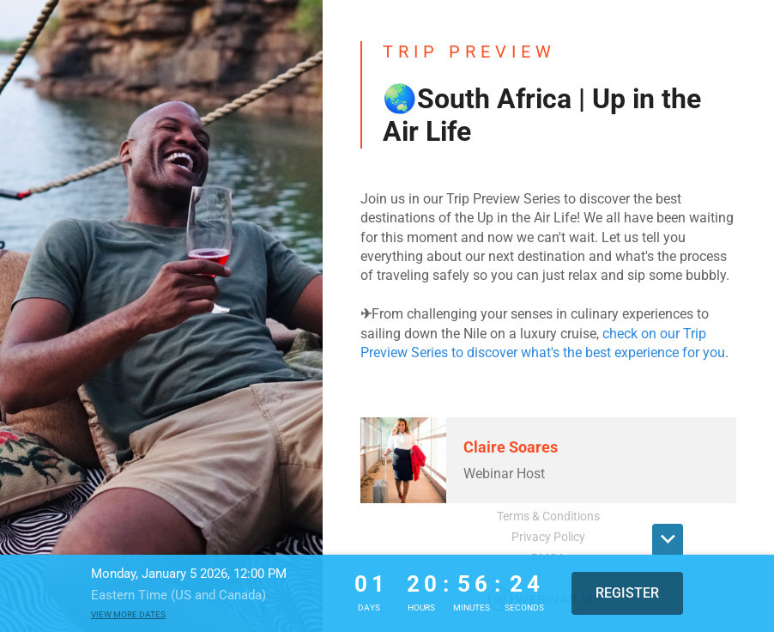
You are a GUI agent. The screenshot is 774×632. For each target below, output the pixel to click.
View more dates (128, 614)
